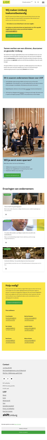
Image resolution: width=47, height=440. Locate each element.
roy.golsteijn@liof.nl (10, 336)
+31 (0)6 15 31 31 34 (29, 328)
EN (38, 2)
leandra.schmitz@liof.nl (30, 336)
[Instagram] (7, 387)
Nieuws (4, 403)
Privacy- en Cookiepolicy (8, 416)
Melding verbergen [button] (23, 428)
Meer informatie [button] (17, 424)
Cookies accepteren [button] (23, 432)
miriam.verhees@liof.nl (30, 348)
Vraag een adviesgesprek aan (14, 35)
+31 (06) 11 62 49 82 (29, 350)
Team (4, 411)
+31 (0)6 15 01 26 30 (10, 350)
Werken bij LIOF (6, 408)
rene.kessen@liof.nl (10, 348)
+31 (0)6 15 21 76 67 (10, 328)
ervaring (28, 97)
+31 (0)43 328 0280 (7, 376)
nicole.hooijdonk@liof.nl (11, 31)
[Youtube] (11, 387)
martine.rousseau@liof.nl (30, 326)
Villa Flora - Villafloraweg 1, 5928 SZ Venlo (12, 381)
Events (4, 406)
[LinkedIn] (4, 387)
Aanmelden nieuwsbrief (8, 414)
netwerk (22, 100)
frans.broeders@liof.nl (11, 326)
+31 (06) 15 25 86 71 (29, 338)
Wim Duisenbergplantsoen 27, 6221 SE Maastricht (14, 378)
